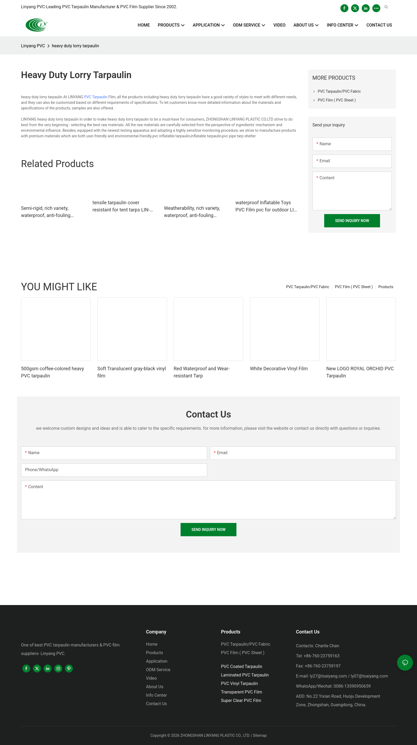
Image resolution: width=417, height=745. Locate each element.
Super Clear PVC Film (241, 700)
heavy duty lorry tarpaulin (75, 45)
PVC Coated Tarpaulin (241, 666)
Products (385, 287)
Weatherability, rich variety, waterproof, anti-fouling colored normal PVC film (192, 212)
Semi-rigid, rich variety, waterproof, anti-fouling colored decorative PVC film (50, 212)
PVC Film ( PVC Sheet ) (354, 287)
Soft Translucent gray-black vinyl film (131, 372)
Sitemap (259, 735)
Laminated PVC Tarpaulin (245, 675)
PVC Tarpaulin (95, 97)
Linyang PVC (33, 45)
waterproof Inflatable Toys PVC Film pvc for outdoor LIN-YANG (266, 206)
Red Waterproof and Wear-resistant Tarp (202, 372)
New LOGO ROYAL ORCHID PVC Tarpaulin (360, 372)
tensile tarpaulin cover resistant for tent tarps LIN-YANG (121, 206)
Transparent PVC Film (241, 692)
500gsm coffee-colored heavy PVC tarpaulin (52, 372)
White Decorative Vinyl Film (279, 368)
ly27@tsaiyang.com (328, 676)
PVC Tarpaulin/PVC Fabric (307, 287)
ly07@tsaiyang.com (369, 676)
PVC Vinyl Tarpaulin (239, 683)
